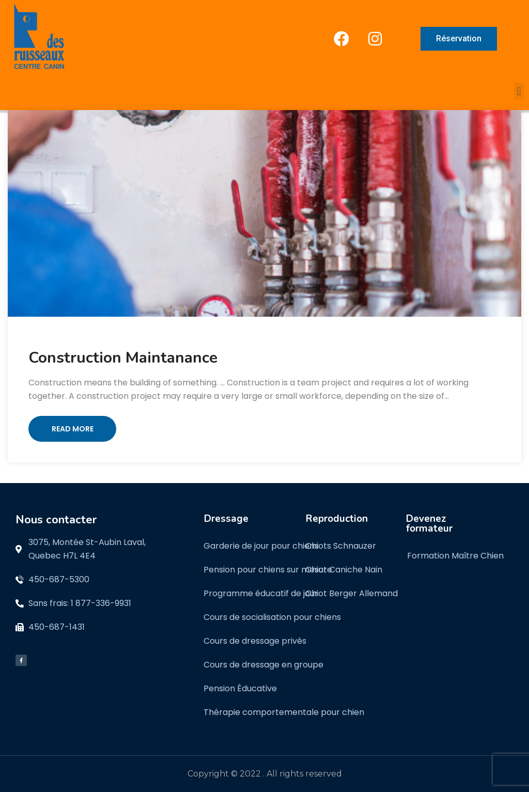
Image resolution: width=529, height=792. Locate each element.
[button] (519, 91)
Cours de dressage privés (255, 641)
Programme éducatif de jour (261, 593)
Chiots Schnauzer (340, 546)
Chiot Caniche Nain (343, 570)
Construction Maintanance (122, 357)
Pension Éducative (240, 688)
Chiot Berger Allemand (351, 593)
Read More (73, 429)
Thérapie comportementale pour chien (284, 712)
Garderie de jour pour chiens (261, 546)
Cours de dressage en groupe (263, 665)
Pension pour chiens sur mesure (268, 570)
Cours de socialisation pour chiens (272, 617)
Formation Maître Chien (455, 556)
